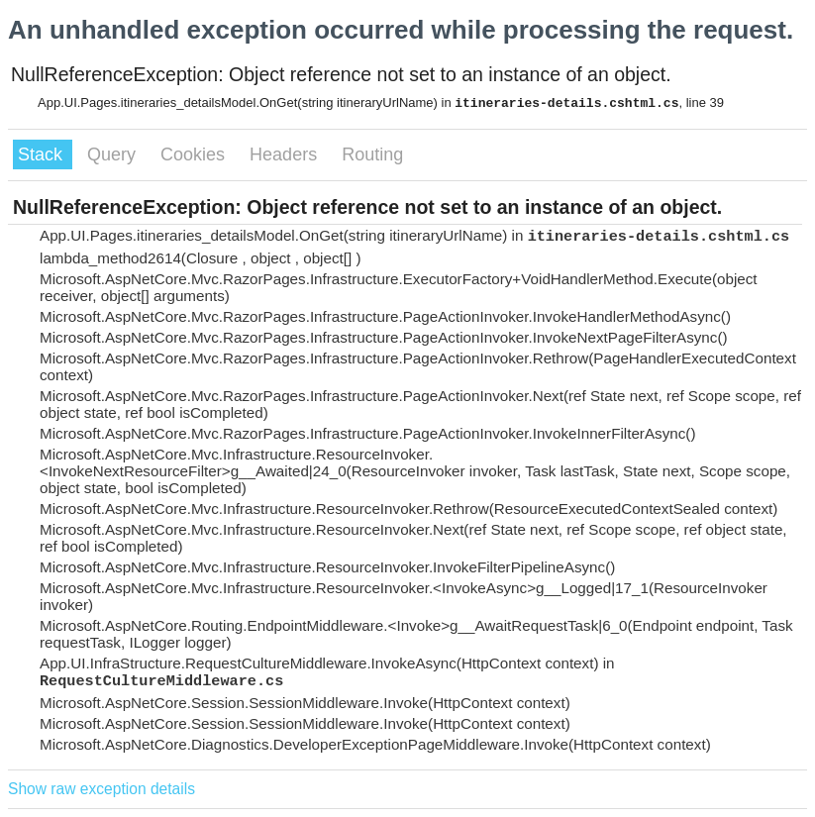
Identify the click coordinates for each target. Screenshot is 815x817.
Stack (42, 154)
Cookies (195, 154)
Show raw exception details (101, 788)
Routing (372, 154)
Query (114, 154)
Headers (286, 154)
